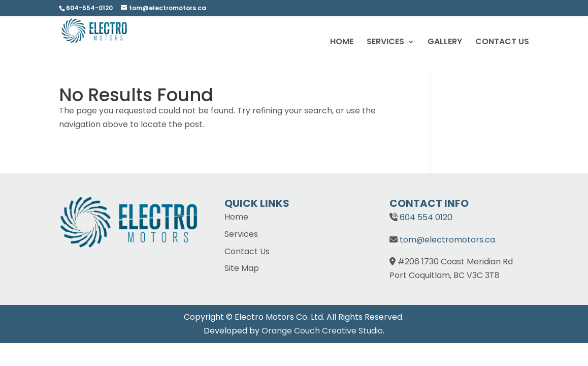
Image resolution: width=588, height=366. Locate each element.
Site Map (241, 268)
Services (241, 234)
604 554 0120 (426, 217)
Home (236, 217)
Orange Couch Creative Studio (322, 331)
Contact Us (247, 251)
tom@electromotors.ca (447, 240)
